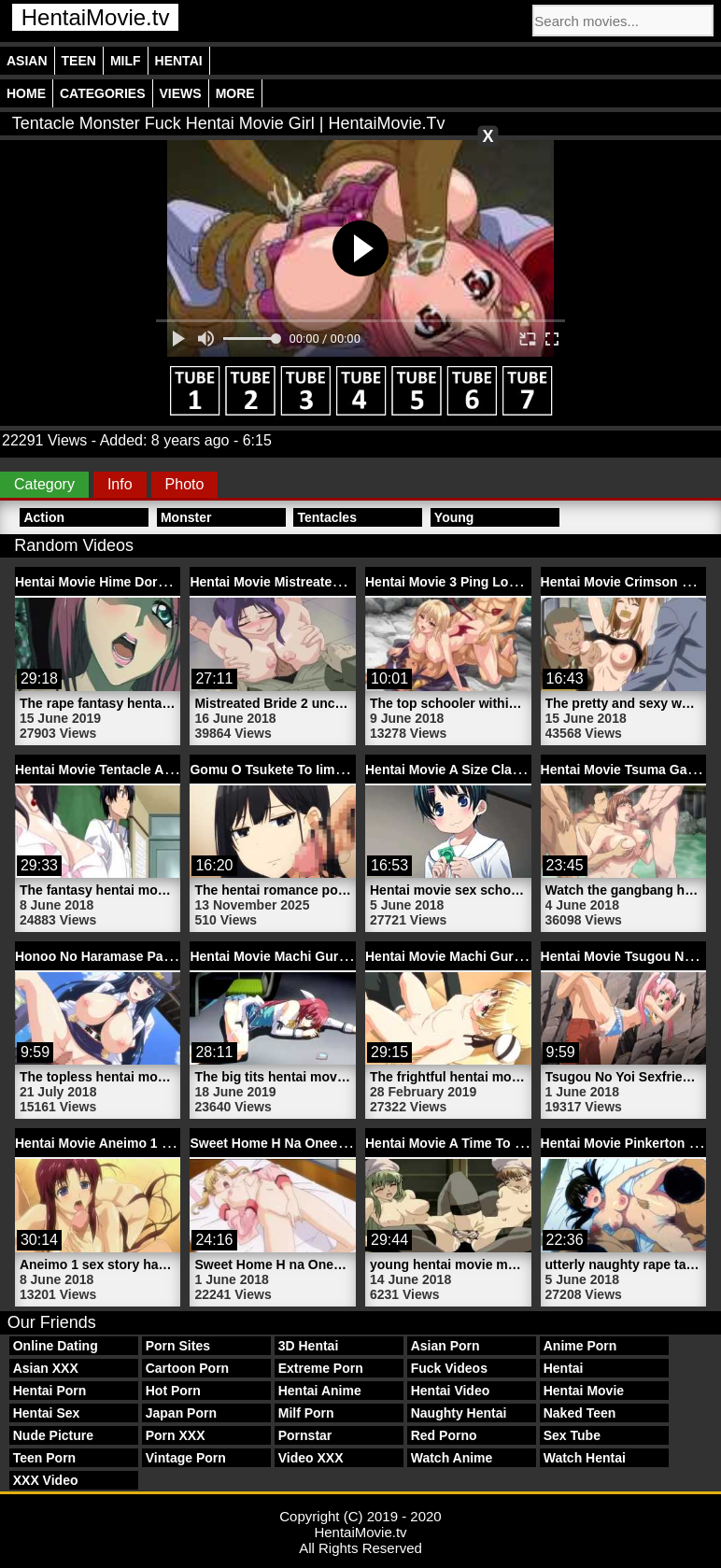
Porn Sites (178, 1345)
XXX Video (45, 1480)
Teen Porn (44, 1457)
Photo (185, 484)
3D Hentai (308, 1345)
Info (120, 484)
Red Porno (444, 1435)
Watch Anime (452, 1457)
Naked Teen (580, 1413)
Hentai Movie (584, 1390)
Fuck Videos (449, 1368)
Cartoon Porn (187, 1368)
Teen (79, 60)
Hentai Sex (46, 1413)
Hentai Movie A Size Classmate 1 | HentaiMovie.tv (518, 769)
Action (43, 517)
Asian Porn (445, 1345)
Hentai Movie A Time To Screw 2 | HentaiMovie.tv (516, 1143)
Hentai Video (450, 1390)
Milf (125, 60)
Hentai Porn (50, 1390)
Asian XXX (45, 1368)
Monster (186, 517)
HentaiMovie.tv (95, 17)
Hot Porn (173, 1390)
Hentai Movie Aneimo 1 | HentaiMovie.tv (138, 1143)
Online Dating (55, 1345)
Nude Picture (53, 1435)
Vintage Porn (186, 1457)
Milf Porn (306, 1413)
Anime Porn (580, 1345)
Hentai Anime (319, 1390)
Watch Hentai (585, 1457)
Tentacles (327, 517)
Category (44, 484)
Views (181, 93)
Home (26, 93)
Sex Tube (572, 1435)
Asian (27, 60)
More (235, 93)
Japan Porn (181, 1413)
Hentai (179, 60)
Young (454, 517)
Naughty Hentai (459, 1413)
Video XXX (311, 1457)
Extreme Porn (320, 1368)
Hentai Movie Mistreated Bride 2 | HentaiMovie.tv (340, 581)
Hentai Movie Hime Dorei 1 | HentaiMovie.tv (148, 581)
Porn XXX (175, 1435)
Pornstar (305, 1435)
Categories (103, 93)
